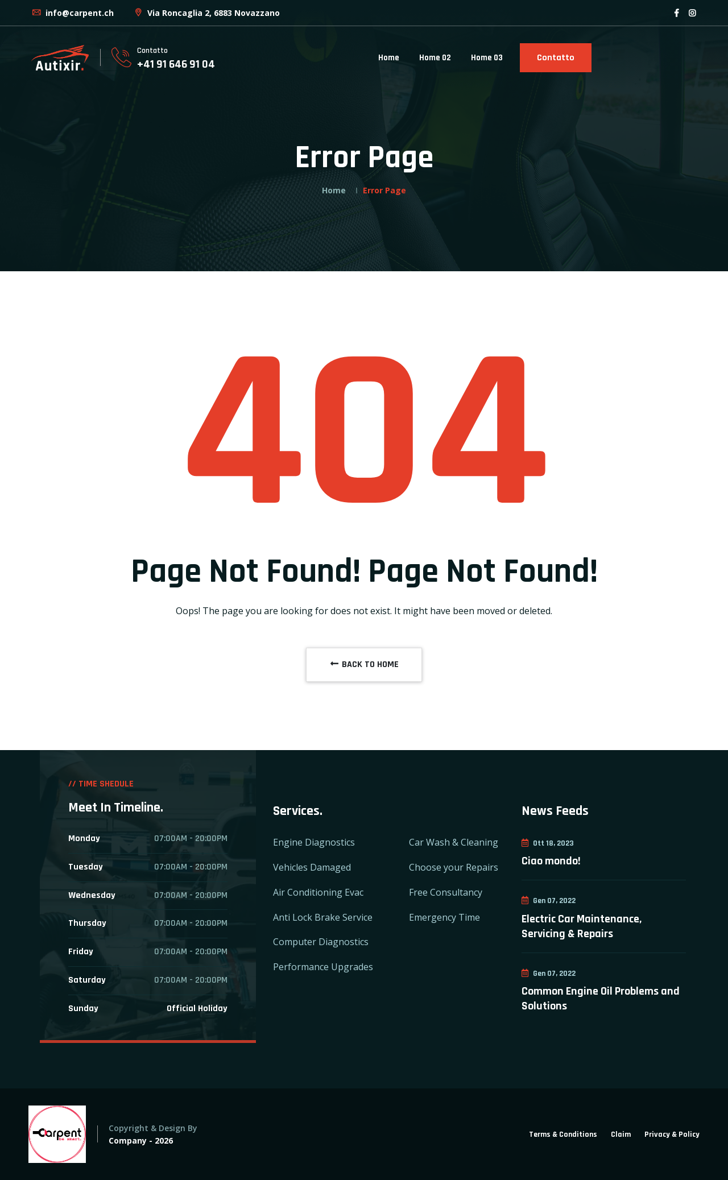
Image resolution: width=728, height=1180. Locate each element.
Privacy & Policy (672, 1134)
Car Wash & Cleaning (453, 842)
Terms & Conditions (563, 1134)
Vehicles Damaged (312, 867)
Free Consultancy (445, 892)
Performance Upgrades (323, 966)
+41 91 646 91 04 (176, 64)
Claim (621, 1134)
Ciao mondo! (551, 861)
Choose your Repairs (453, 867)
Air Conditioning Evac (318, 892)
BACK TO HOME (364, 664)
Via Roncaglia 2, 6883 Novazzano (206, 12)
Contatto (555, 58)
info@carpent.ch (72, 12)
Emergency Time (444, 917)
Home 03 (487, 57)
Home (388, 57)
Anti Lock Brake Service (323, 917)
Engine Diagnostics (314, 842)
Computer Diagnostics (321, 941)
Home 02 (435, 57)
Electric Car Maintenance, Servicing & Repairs (582, 926)
